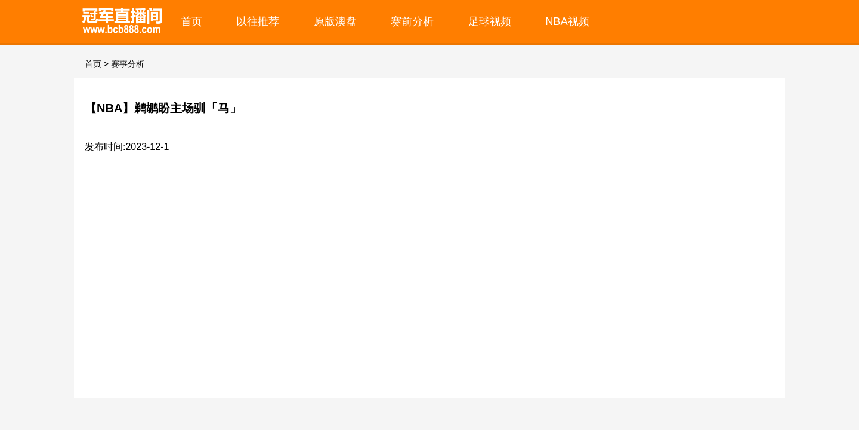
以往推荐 (257, 21)
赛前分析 (412, 21)
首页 (191, 21)
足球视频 (489, 21)
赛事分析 (127, 64)
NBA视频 (567, 21)
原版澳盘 (335, 21)
